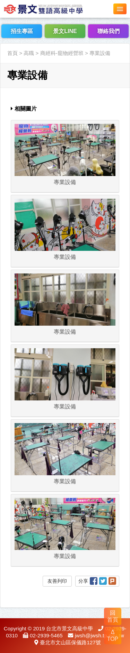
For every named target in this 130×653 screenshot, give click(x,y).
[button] (120, 8)
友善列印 (57, 581)
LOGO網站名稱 (52, 8)
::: (2, 39)
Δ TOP (113, 635)
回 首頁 (112, 616)
